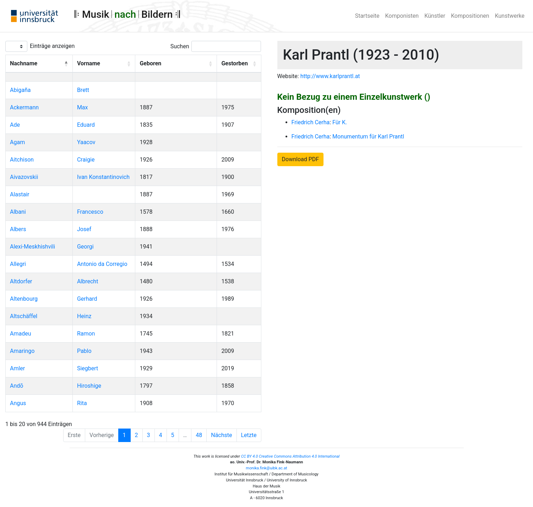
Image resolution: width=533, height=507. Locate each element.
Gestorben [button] (234, 63)
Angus (18, 403)
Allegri (18, 264)
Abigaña (20, 90)
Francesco (90, 211)
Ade (15, 124)
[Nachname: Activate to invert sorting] (39, 64)
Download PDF (300, 159)
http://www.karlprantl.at (330, 76)
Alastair (19, 194)
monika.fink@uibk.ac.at (266, 468)
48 (199, 435)
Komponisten (402, 15)
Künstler (434, 15)
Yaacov (86, 142)
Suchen (179, 46)
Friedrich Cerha (311, 122)
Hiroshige (89, 385)
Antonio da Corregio (102, 264)
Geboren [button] (150, 63)
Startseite (367, 15)
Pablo (84, 351)
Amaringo (22, 351)
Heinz (84, 316)
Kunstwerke (509, 15)
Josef (84, 229)
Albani (18, 211)
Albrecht (87, 281)
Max (82, 107)
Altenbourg (24, 298)
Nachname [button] (23, 63)
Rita (82, 403)
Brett (83, 90)
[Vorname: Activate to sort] (103, 64)
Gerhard (87, 298)
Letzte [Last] (249, 435)
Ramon (86, 333)
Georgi (85, 246)
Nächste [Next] (221, 435)
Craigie (85, 159)
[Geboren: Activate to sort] (176, 64)
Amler (17, 368)
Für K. (339, 122)
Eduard (86, 124)
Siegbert (87, 368)
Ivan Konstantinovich (103, 177)
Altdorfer (21, 281)
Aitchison (22, 159)
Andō (16, 385)
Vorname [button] (88, 63)
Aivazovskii (24, 177)
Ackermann (24, 107)
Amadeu (20, 333)
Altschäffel (23, 316)
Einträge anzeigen (52, 46)
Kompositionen (470, 15)
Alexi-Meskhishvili (32, 246)
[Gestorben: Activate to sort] (239, 64)
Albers (18, 229)
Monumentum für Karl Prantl (368, 136)
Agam (17, 142)
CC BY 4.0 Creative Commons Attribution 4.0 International (290, 456)
